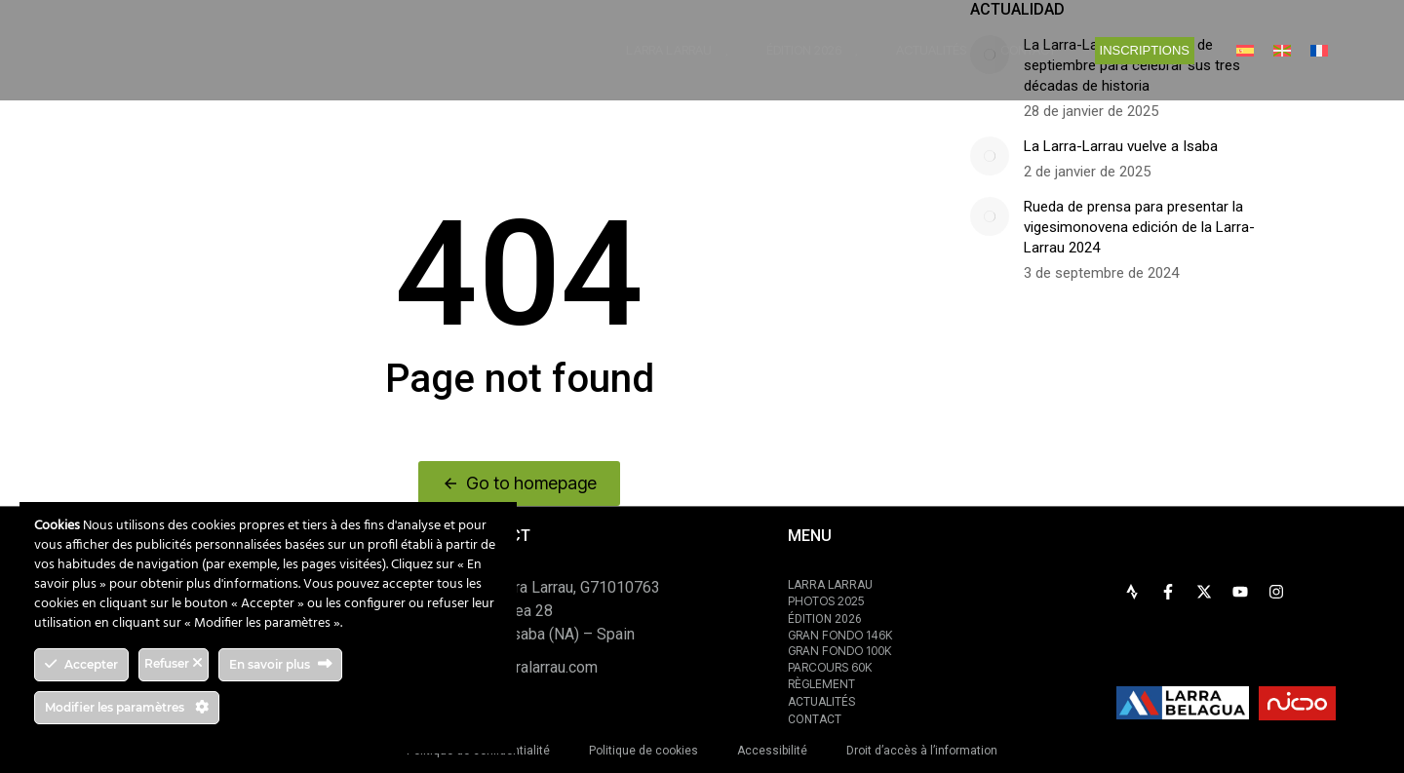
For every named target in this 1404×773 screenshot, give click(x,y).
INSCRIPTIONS (1145, 50)
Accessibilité (772, 750)
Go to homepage (519, 483)
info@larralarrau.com (528, 667)
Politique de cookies (643, 750)
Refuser (173, 663)
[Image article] (989, 155)
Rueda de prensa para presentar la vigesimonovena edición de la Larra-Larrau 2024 (1139, 227)
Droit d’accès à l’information (921, 750)
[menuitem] (1245, 50)
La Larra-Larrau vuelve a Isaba (1121, 146)
